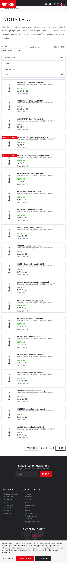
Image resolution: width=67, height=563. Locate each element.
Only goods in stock (32, 46)
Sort (4, 46)
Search (27, 508)
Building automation (11, 494)
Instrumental (14, 9)
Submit (46, 474)
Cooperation (8, 505)
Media (27, 510)
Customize (7, 558)
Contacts (7, 510)
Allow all (44, 558)
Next (60, 448)
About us (7, 513)
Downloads (29, 497)
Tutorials (28, 499)
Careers (28, 494)
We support (29, 513)
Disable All (25, 558)
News (6, 502)
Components (8, 497)
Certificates (8, 508)
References (8, 499)
